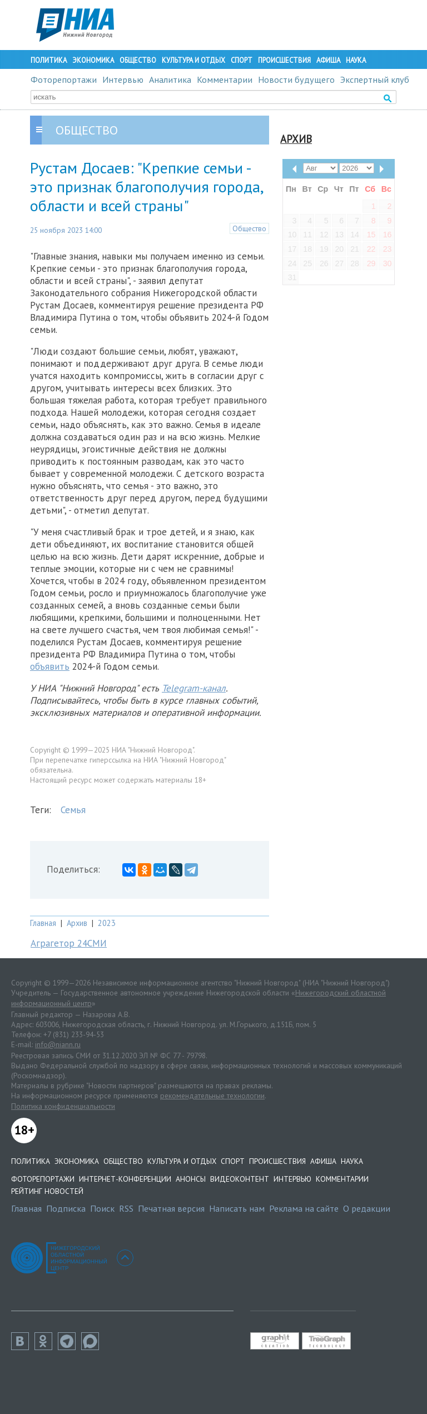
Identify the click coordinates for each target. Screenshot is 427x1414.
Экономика (93, 60)
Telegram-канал (194, 688)
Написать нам (237, 1208)
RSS (126, 1208)
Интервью (122, 79)
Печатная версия (171, 1208)
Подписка (66, 1208)
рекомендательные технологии (212, 1096)
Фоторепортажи (64, 79)
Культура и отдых (193, 60)
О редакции (366, 1208)
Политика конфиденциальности (63, 1106)
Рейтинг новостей (47, 1191)
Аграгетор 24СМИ (69, 943)
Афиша (328, 60)
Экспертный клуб (374, 79)
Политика (49, 60)
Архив (77, 923)
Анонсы (191, 1179)
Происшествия (284, 60)
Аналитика (170, 79)
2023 (107, 923)
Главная (43, 923)
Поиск (102, 1208)
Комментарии (224, 79)
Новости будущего (296, 79)
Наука (356, 60)
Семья (73, 810)
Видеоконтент (239, 1179)
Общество (138, 60)
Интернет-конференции (125, 1179)
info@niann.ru (58, 1044)
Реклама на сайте (304, 1208)
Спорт (241, 60)
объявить (49, 666)
